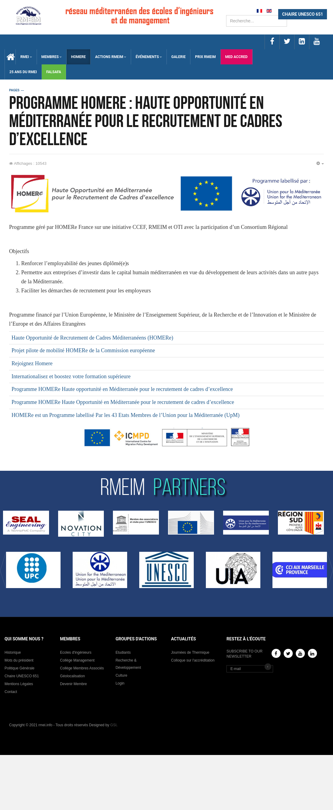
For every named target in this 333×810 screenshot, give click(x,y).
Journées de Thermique (190, 652)
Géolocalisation (72, 676)
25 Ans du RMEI (23, 72)
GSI (113, 725)
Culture (121, 675)
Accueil (10, 56)
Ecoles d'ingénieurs (75, 652)
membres (51, 57)
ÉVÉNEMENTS (149, 57)
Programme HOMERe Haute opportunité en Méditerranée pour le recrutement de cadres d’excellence (122, 389)
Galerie (178, 57)
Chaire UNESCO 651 (22, 676)
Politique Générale (20, 668)
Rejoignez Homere (32, 363)
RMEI (26, 57)
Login (120, 683)
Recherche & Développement (128, 664)
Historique (13, 652)
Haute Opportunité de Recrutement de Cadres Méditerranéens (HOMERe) (92, 338)
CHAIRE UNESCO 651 (302, 14)
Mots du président (19, 660)
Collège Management (77, 660)
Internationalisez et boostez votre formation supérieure (71, 376)
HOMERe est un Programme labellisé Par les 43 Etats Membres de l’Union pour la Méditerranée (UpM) (125, 415)
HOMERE (78, 57)
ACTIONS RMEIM (110, 57)
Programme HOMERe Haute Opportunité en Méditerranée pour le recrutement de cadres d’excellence (123, 402)
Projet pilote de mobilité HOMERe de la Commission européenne (83, 350)
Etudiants (123, 652)
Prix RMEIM (205, 57)
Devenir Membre (73, 684)
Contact (11, 692)
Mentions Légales (19, 684)
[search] (256, 21)
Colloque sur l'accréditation (193, 660)
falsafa (53, 72)
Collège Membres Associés (82, 668)
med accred (236, 57)
